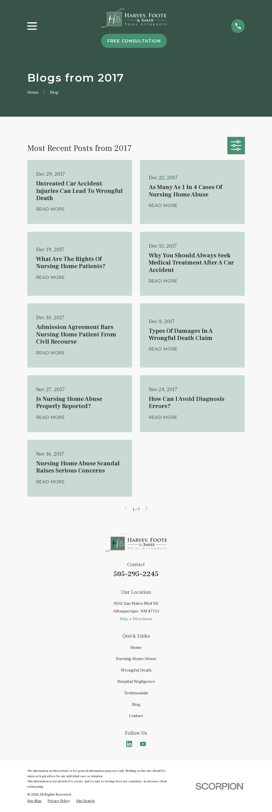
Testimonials (136, 693)
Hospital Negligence (136, 681)
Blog (136, 704)
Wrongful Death (136, 670)
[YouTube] (143, 744)
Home (136, 647)
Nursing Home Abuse (136, 659)
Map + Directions (136, 619)
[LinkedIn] (129, 744)
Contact (136, 716)
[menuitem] (34, 801)
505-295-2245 (136, 573)
